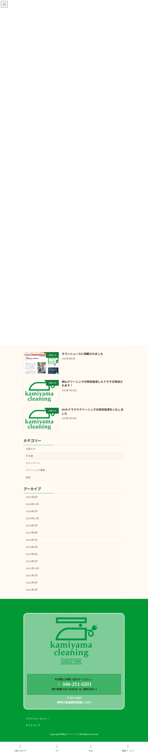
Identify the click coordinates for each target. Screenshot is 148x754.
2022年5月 (31, 575)
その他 (29, 455)
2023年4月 (31, 554)
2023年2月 (31, 561)
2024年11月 (32, 504)
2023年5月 (31, 547)
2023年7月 (31, 539)
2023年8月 (31, 532)
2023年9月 (31, 525)
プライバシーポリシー (38, 718)
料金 (91, 748)
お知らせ (30, 448)
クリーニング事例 (35, 470)
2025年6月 (31, 497)
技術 (28, 477)
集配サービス (128, 748)
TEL (57, 748)
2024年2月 (31, 511)
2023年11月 (32, 518)
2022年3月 (31, 589)
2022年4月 (31, 582)
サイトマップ (33, 725)
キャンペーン (33, 463)
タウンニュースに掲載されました (82, 353)
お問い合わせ (20, 748)
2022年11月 (32, 568)
